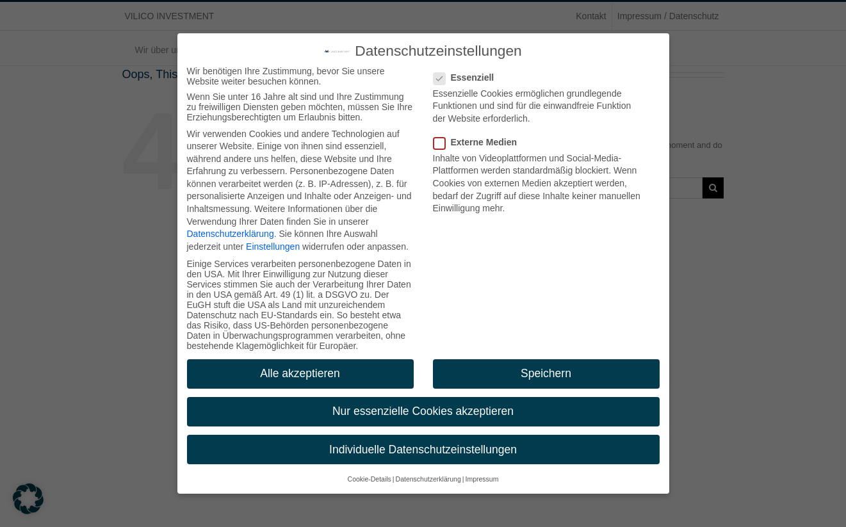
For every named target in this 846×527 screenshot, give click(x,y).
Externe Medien (480, 142)
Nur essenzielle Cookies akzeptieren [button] (423, 411)
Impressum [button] (481, 479)
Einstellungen (273, 246)
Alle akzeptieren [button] (300, 373)
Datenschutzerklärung (230, 234)
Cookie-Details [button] (369, 479)
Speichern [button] (546, 373)
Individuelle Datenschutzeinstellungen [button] (423, 449)
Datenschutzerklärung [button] (428, 479)
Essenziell (469, 77)
